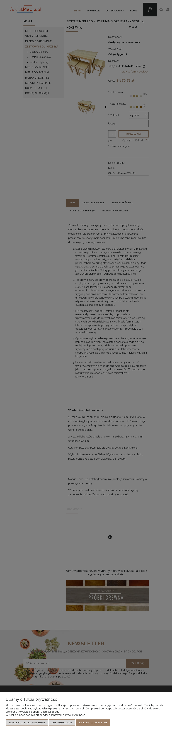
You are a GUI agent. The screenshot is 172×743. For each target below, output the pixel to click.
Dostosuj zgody (62, 722)
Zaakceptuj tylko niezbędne (27, 722)
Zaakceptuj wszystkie (93, 722)
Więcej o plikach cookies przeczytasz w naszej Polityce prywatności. (46, 715)
